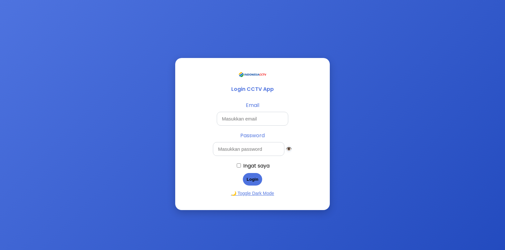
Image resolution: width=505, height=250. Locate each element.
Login (252, 179)
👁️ (289, 149)
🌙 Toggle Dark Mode (252, 193)
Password (252, 135)
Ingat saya (256, 165)
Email (252, 105)
